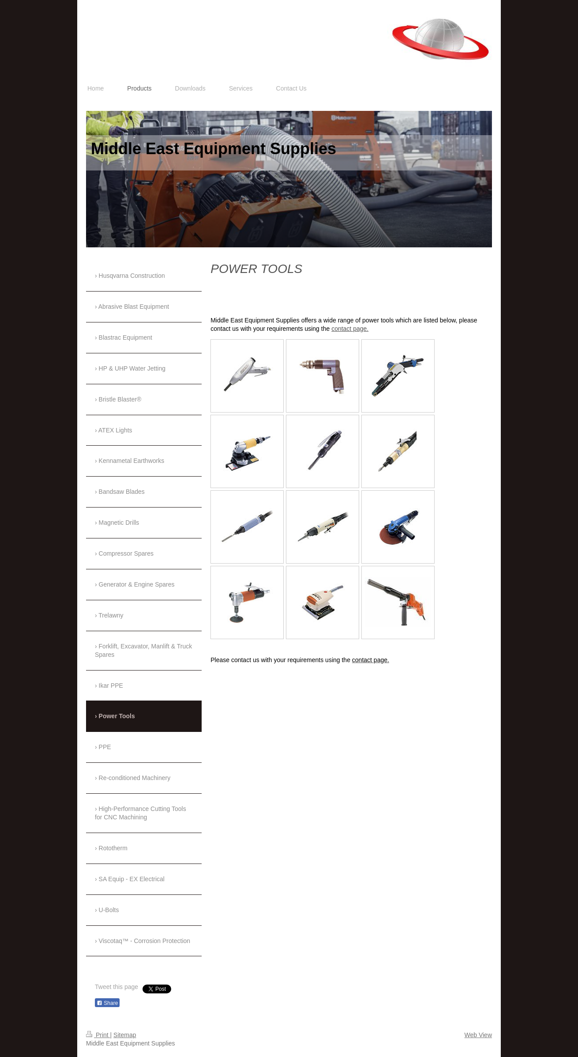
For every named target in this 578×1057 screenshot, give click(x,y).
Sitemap (124, 1034)
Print (98, 1034)
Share (107, 1003)
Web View (478, 1034)
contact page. (349, 328)
